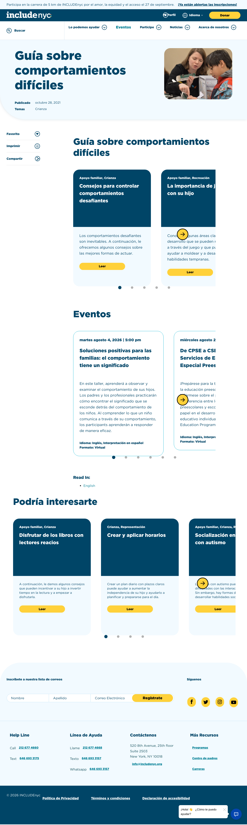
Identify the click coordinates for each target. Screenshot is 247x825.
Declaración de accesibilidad (161, 799)
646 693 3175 (30, 762)
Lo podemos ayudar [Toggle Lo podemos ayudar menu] (90, 27)
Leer (102, 265)
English (89, 492)
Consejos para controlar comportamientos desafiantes (107, 195)
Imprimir (23, 145)
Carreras (198, 771)
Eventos (125, 27)
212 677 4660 (29, 752)
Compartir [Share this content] (23, 157)
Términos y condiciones (107, 799)
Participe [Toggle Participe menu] (150, 27)
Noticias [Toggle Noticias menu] (180, 27)
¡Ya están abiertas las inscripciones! (207, 5)
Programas (200, 752)
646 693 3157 (92, 762)
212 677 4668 (93, 752)
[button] (182, 233)
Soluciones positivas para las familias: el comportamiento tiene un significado (114, 360)
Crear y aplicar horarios (130, 544)
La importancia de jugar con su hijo (195, 188)
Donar (224, 15)
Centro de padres (205, 762)
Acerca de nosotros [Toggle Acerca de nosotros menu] (217, 27)
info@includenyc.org (148, 769)
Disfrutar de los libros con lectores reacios (48, 548)
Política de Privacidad (60, 799)
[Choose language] (192, 15)
